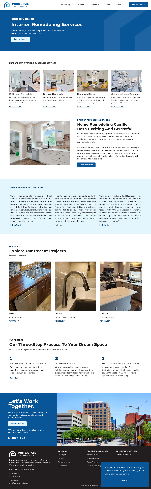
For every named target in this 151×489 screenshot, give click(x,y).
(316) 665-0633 (16, 438)
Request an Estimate (64, 462)
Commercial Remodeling (123, 454)
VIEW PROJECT (14, 321)
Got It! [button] (125, 480)
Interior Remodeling (93, 454)
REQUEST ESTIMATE (15, 106)
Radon (108, 5)
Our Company (65, 5)
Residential (80, 5)
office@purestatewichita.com (18, 483)
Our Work (119, 5)
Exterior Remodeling (93, 458)
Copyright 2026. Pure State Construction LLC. (95, 485)
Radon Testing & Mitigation (95, 465)
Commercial (95, 5)
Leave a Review (63, 465)
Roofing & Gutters (92, 462)
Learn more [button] (124, 474)
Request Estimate (138, 4)
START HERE (14, 378)
